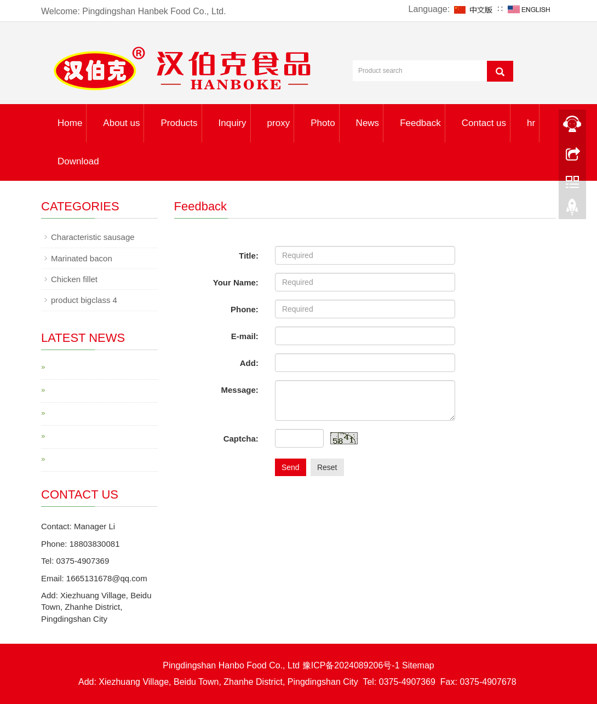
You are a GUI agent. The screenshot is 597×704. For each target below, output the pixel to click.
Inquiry (232, 123)
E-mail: (245, 336)
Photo (323, 123)
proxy (278, 123)
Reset (327, 467)
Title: (249, 255)
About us (121, 123)
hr (531, 123)
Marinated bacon (81, 258)
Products (178, 123)
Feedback (420, 123)
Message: (240, 389)
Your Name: (236, 282)
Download (78, 161)
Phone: (245, 309)
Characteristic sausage (93, 237)
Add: (249, 363)
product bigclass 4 (84, 300)
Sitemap (418, 665)
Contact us (484, 123)
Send (291, 467)
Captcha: (241, 438)
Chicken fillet (74, 279)
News (368, 123)
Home (70, 123)
